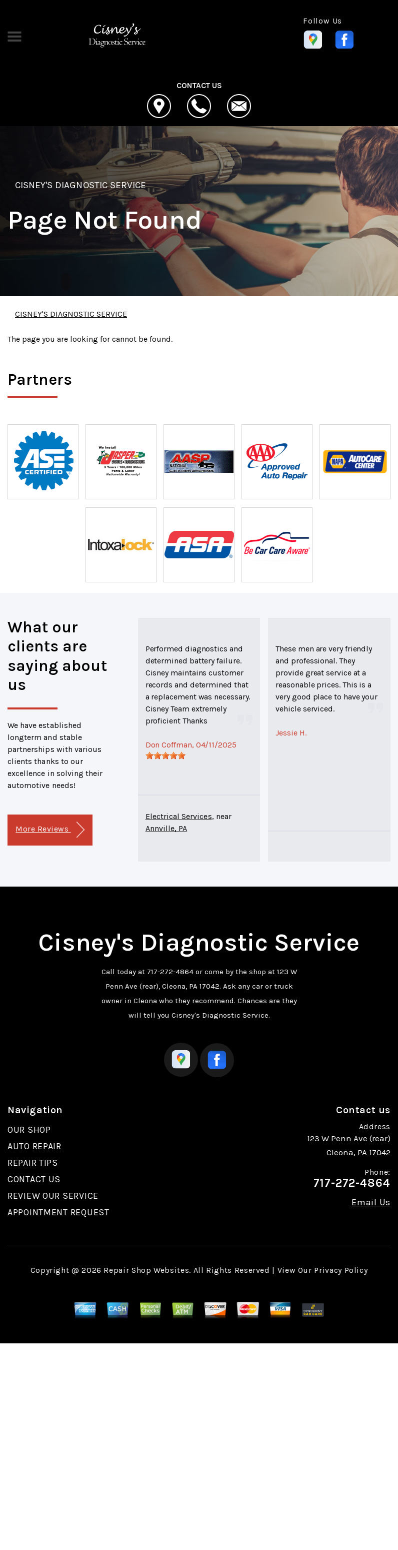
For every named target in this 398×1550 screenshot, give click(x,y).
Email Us (371, 1202)
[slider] (166, 755)
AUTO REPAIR (35, 1146)
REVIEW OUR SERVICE (53, 1195)
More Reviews (50, 830)
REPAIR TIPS (33, 1162)
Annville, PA (167, 828)
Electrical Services (179, 816)
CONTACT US (34, 1179)
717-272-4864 (170, 971)
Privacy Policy (341, 1270)
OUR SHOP (29, 1129)
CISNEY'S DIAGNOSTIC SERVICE (80, 185)
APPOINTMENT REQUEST (59, 1212)
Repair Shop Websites (146, 1270)
